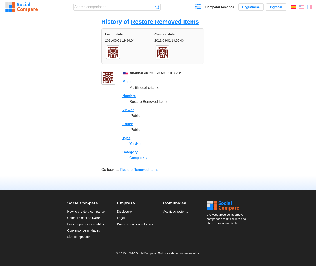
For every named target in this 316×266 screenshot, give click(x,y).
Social (228, 205)
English (301, 7)
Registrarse (251, 7)
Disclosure (124, 211)
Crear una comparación (198, 7)
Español (293, 7)
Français (309, 7)
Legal (121, 218)
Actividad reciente (175, 211)
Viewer (128, 110)
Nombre (129, 96)
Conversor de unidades (83, 230)
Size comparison (78, 237)
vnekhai (136, 73)
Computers (138, 158)
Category (130, 152)
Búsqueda (157, 7)
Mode (127, 82)
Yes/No (135, 144)
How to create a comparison (86, 211)
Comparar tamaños (219, 7)
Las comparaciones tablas (85, 224)
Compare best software (83, 218)
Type (126, 138)
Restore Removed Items (165, 21)
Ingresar (276, 7)
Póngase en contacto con (135, 224)
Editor (127, 124)
